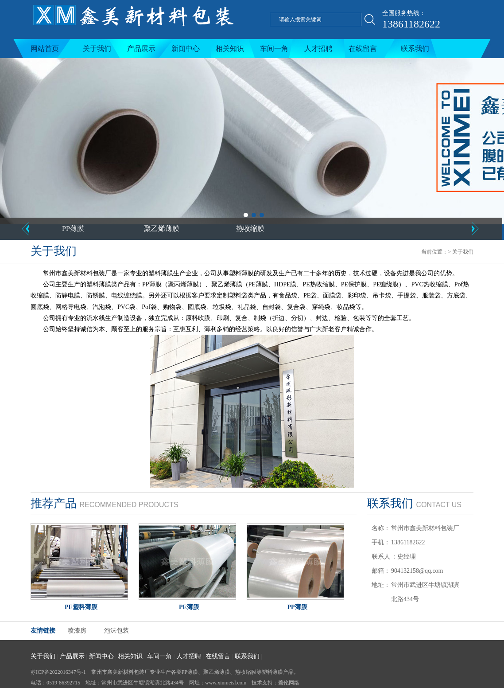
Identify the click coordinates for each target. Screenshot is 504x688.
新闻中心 (185, 48)
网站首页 (45, 48)
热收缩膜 (250, 228)
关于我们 (97, 48)
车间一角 (274, 48)
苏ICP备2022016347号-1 (58, 672)
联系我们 (415, 48)
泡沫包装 (116, 630)
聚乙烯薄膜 (161, 228)
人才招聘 (318, 48)
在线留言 (363, 48)
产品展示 (141, 48)
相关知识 (230, 48)
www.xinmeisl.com (225, 683)
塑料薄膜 (272, 672)
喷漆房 (77, 630)
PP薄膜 (73, 228)
